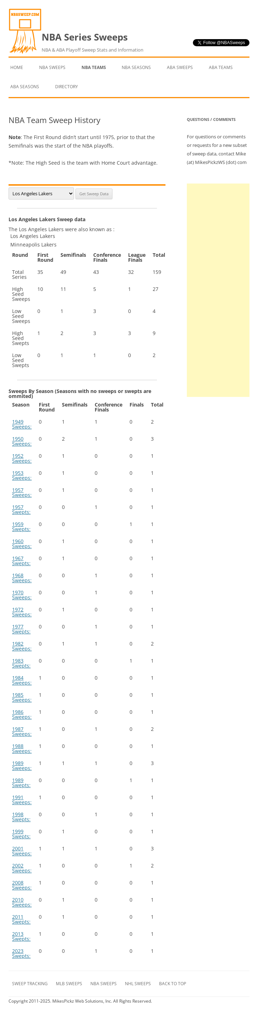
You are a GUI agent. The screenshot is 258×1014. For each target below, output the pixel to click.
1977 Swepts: (21, 629)
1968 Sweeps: (22, 578)
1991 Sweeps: (22, 800)
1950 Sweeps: (22, 441)
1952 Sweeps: (22, 458)
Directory (66, 87)
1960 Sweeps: (22, 544)
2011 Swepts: (21, 919)
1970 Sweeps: (22, 595)
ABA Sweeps (180, 67)
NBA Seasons (136, 67)
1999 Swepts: (21, 834)
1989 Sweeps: (22, 765)
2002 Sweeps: (22, 868)
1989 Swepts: (21, 783)
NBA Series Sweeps (92, 42)
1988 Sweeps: (22, 748)
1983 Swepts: (21, 663)
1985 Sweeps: (22, 697)
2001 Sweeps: (22, 851)
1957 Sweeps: (22, 492)
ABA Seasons (24, 87)
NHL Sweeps (138, 984)
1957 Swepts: (21, 509)
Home (16, 67)
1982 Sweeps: (22, 646)
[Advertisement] (218, 290)
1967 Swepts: (21, 561)
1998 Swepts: (21, 817)
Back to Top (172, 984)
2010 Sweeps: (22, 902)
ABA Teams (221, 67)
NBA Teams (93, 67)
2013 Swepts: (21, 936)
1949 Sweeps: (22, 424)
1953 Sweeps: (22, 475)
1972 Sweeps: (22, 612)
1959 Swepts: (21, 526)
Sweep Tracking (30, 984)
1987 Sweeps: (22, 731)
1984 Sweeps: (22, 680)
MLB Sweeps (69, 984)
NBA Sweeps (52, 67)
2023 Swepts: (21, 953)
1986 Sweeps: (22, 714)
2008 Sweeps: (22, 885)
